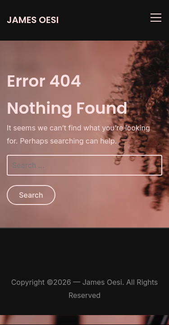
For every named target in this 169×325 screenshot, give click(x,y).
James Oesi (33, 20)
